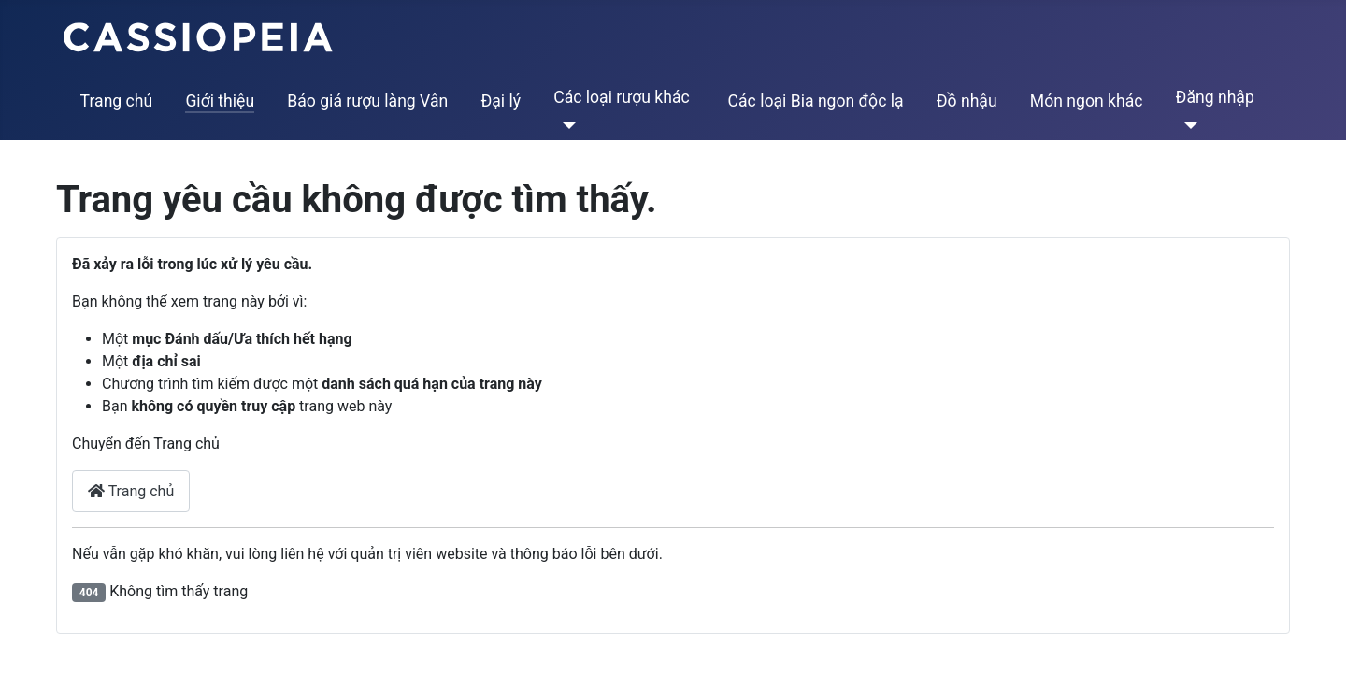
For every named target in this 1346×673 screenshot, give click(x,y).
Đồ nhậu (967, 101)
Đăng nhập (1215, 97)
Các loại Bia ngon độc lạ (816, 101)
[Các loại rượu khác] (565, 125)
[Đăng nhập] (1187, 125)
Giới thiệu (219, 101)
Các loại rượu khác (621, 97)
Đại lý (500, 101)
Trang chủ (116, 101)
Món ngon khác (1086, 101)
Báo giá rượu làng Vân (367, 101)
